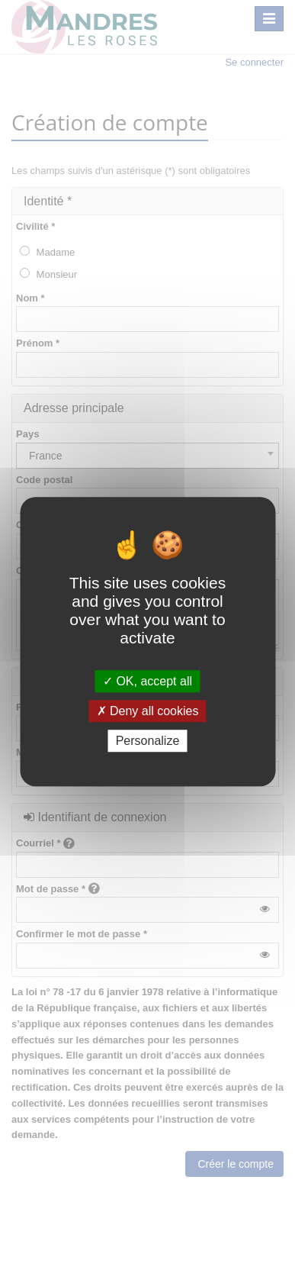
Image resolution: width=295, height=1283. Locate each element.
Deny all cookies (148, 710)
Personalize (148, 740)
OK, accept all (147, 681)
